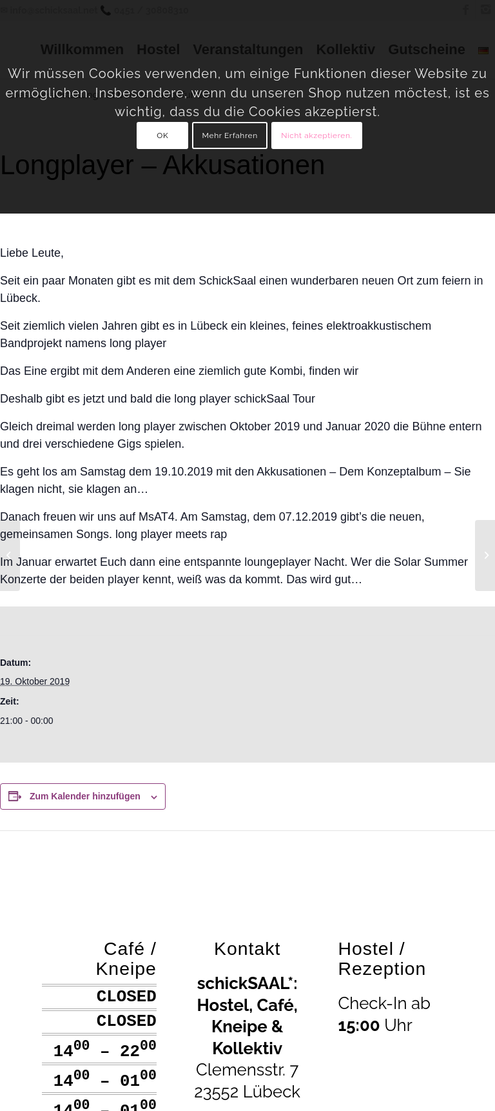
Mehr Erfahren (230, 135)
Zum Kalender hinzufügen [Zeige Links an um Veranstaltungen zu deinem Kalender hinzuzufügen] (85, 796)
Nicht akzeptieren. (316, 135)
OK (162, 135)
